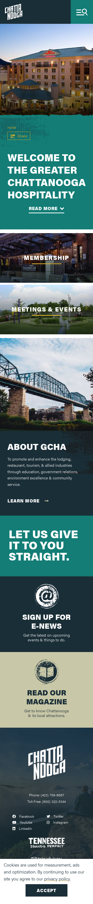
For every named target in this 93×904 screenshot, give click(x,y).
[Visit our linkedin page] (22, 828)
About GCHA (36, 446)
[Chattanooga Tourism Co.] (13, 11)
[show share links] (18, 136)
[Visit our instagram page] (57, 822)
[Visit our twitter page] (55, 816)
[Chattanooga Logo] (46, 762)
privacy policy (57, 878)
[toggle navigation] (82, 12)
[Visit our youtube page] (22, 822)
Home (11, 127)
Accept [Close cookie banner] (46, 890)
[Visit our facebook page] (23, 816)
